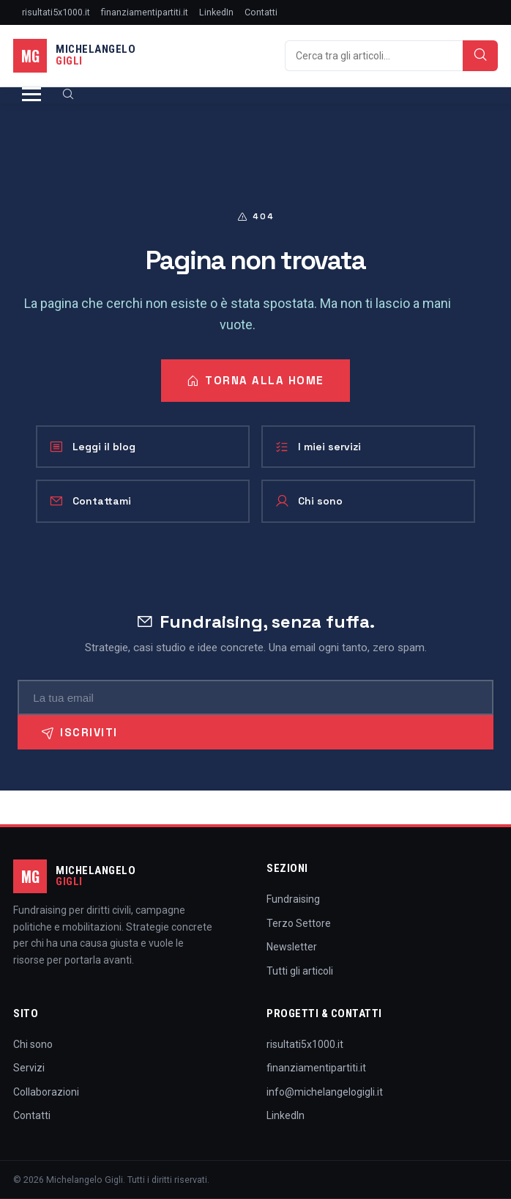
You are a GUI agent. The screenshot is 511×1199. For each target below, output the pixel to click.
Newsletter (291, 947)
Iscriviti (79, 732)
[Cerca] (374, 55)
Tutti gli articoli (299, 971)
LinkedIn (216, 12)
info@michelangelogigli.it (324, 1092)
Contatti (261, 12)
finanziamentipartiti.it (144, 12)
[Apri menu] (31, 95)
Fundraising (293, 899)
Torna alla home (255, 380)
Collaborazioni (46, 1092)
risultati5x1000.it (56, 12)
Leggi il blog (92, 446)
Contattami (90, 501)
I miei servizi (318, 446)
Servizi (29, 1068)
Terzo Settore (298, 923)
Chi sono (309, 501)
